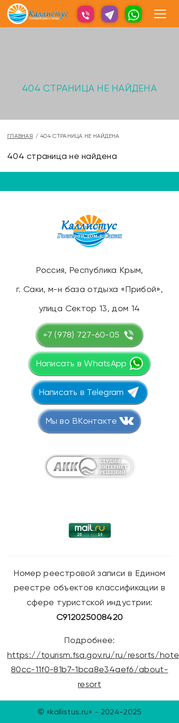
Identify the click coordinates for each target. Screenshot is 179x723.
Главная (20, 136)
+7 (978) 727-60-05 (81, 334)
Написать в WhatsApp (81, 363)
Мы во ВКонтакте (81, 421)
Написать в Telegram (81, 392)
